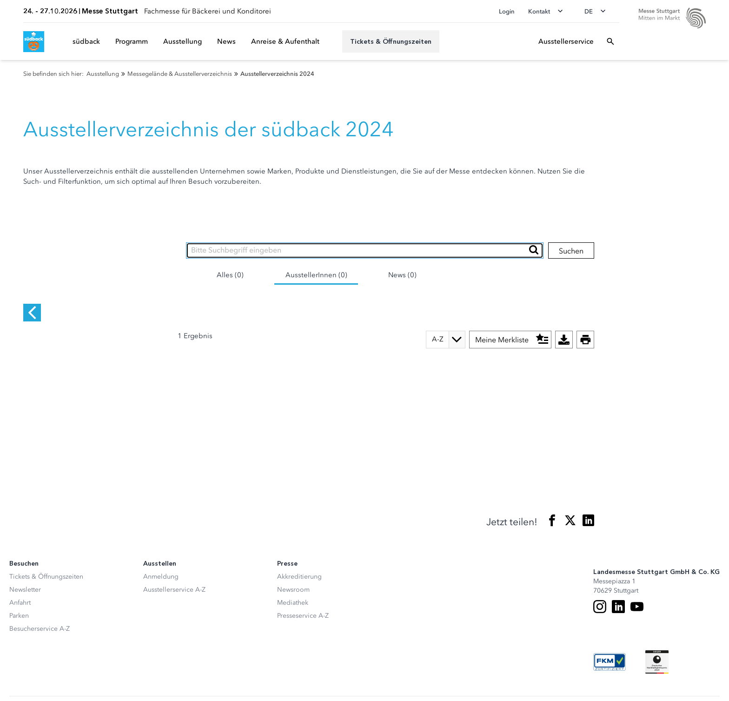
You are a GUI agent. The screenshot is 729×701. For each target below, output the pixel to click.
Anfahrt (20, 576)
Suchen (571, 250)
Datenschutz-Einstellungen (48, 680)
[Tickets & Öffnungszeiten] (390, 41)
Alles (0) (230, 275)
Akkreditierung (299, 550)
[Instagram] (599, 579)
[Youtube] (636, 579)
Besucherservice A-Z (39, 602)
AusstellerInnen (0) (316, 275)
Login (507, 11)
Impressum (205, 680)
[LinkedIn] (618, 579)
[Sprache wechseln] (598, 11)
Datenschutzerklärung (138, 680)
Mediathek (292, 576)
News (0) (402, 275)
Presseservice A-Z (303, 589)
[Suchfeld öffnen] (610, 41)
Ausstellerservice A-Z (174, 563)
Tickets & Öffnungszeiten (46, 550)
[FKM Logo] (609, 635)
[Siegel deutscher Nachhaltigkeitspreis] (657, 635)
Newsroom (293, 563)
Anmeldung (161, 550)
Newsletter (25, 563)
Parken (19, 589)
